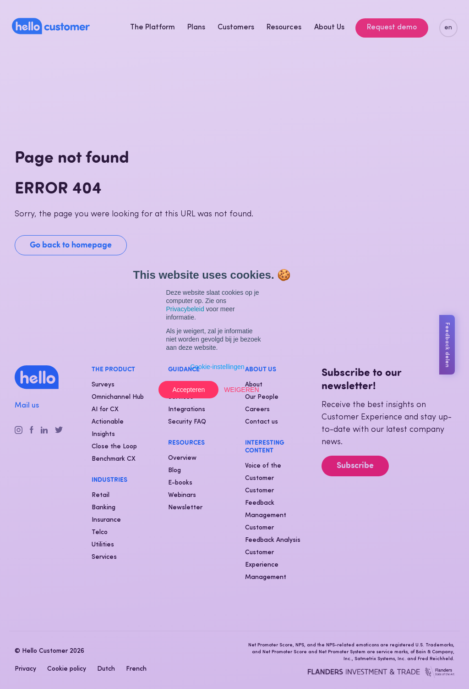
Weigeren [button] (241, 389)
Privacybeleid (185, 309)
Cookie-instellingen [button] (217, 366)
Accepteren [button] (188, 389)
